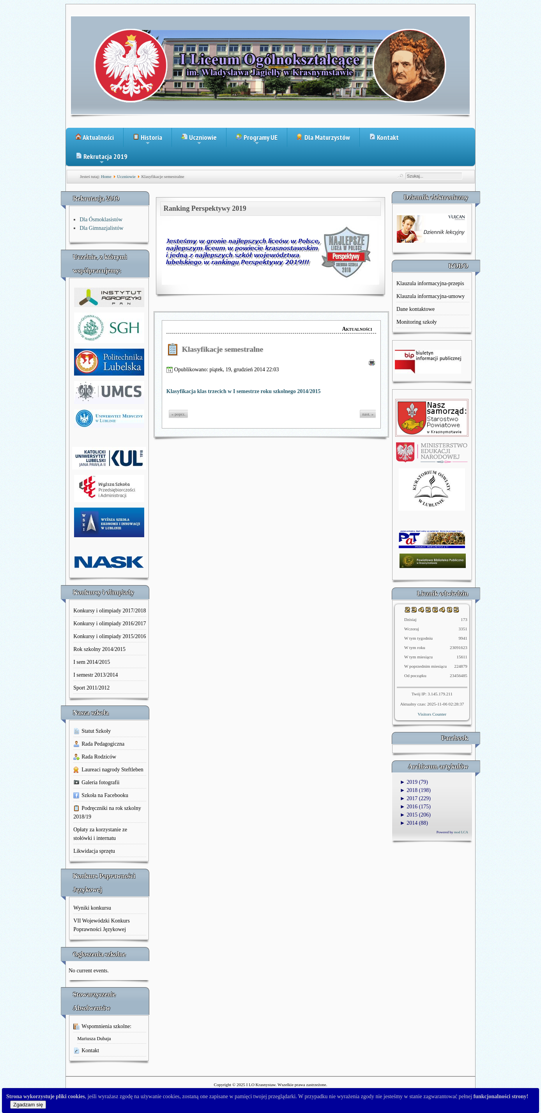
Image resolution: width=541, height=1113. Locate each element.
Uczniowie (199, 140)
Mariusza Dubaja (94, 1038)
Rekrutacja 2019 (101, 159)
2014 (408, 823)
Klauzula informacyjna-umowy (430, 296)
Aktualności (94, 137)
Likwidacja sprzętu (94, 851)
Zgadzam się (28, 1105)
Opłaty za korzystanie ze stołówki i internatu (100, 834)
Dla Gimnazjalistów (101, 228)
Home (106, 176)
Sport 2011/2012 (91, 688)
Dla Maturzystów (323, 137)
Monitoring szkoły (416, 322)
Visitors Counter (432, 714)
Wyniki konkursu (92, 908)
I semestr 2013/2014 (95, 675)
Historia (147, 140)
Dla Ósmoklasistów (101, 219)
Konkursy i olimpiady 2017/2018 (109, 611)
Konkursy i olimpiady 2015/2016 (109, 636)
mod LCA (461, 832)
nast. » (368, 414)
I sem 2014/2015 (91, 662)
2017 (408, 798)
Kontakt (384, 137)
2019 (408, 782)
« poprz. (178, 414)
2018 (408, 790)
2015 (408, 815)
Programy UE (257, 140)
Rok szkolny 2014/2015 (99, 649)
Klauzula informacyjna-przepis (430, 283)
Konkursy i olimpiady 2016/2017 (109, 623)
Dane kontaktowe (415, 309)
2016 (408, 807)
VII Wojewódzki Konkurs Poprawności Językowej (101, 925)
